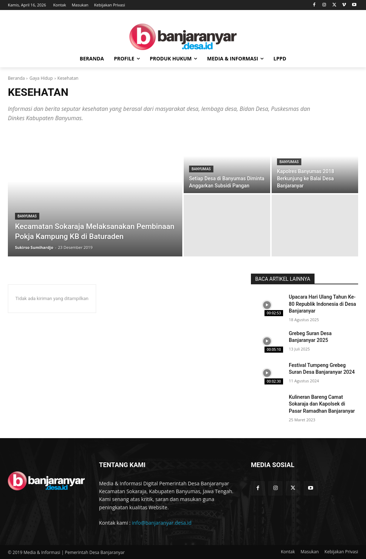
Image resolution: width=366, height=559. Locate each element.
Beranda (16, 78)
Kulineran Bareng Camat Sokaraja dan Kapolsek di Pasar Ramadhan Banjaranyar (322, 404)
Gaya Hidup (41, 78)
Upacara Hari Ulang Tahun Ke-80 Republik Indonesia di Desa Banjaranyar (322, 304)
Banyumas (27, 216)
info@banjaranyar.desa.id (162, 522)
